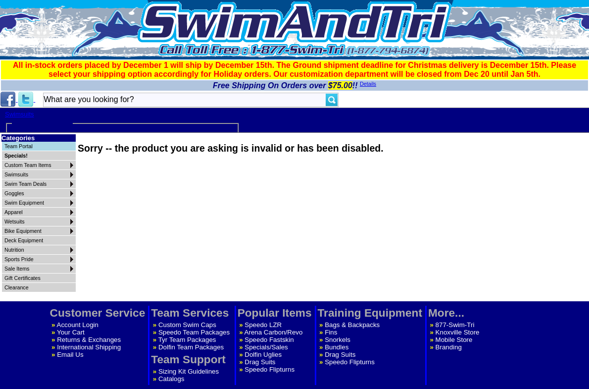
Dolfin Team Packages (191, 347)
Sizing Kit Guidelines (188, 371)
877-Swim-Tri (455, 325)
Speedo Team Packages (194, 332)
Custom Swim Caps (187, 325)
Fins (331, 332)
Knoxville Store (458, 332)
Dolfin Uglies (263, 354)
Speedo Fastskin (269, 339)
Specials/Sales (266, 347)
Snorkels (337, 339)
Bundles (336, 347)
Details (368, 84)
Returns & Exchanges (89, 339)
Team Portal (18, 146)
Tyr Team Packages (187, 339)
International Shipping (89, 347)
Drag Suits (260, 362)
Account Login (77, 325)
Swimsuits (19, 114)
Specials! (16, 156)
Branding (449, 347)
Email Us (70, 354)
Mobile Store (454, 339)
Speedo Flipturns (269, 369)
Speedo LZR (263, 325)
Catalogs (171, 379)
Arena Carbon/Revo (274, 332)
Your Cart (71, 332)
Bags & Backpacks (352, 325)
